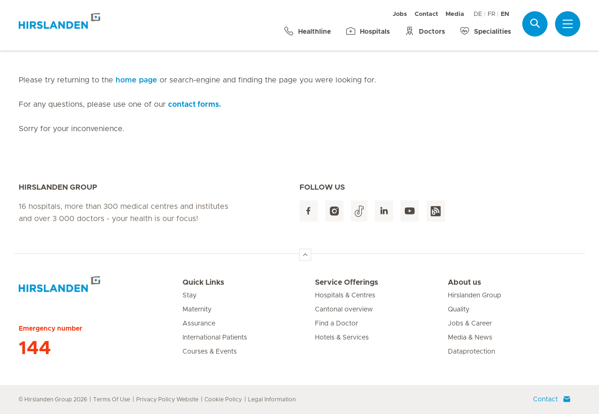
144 (35, 348)
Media (455, 14)
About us (464, 282)
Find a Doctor (336, 323)
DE (478, 14)
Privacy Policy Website (167, 399)
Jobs (400, 14)
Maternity (197, 309)
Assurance (199, 323)
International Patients (215, 337)
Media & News (470, 337)
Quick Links (203, 282)
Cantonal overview (344, 309)
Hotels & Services (342, 337)
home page (136, 80)
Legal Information (272, 399)
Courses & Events (210, 351)
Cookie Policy (223, 399)
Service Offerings (346, 282)
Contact (426, 14)
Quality (458, 309)
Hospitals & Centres (345, 295)
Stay (190, 295)
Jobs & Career (470, 323)
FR (491, 14)
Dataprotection (471, 351)
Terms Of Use (111, 399)
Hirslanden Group (474, 295)
